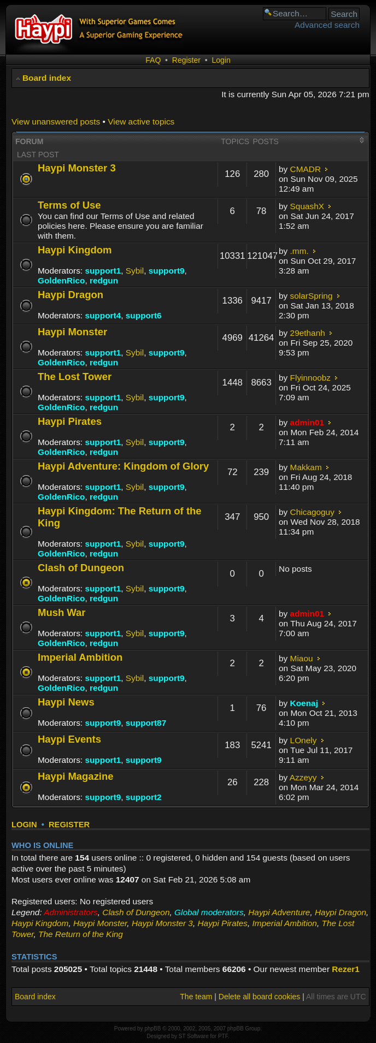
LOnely (303, 740)
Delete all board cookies (259, 996)
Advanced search (327, 24)
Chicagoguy (312, 512)
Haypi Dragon (70, 294)
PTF (223, 1036)
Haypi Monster (72, 331)
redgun (104, 280)
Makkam (306, 467)
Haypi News (66, 702)
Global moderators (209, 912)
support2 (144, 797)
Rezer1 (345, 969)
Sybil (135, 270)
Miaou (301, 658)
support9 (167, 270)
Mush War (62, 612)
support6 (144, 315)
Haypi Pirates (70, 421)
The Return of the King (80, 934)
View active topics (141, 121)
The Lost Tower (74, 376)
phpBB (152, 1029)
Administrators (70, 912)
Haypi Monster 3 (77, 168)
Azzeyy (303, 777)
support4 (103, 315)
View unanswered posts (55, 121)
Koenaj (304, 703)
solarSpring (311, 295)
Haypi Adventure (279, 912)
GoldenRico (61, 280)
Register (186, 60)
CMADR (305, 169)
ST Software (194, 1036)
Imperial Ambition (80, 657)
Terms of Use (69, 205)
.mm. (299, 251)
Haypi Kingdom (74, 250)
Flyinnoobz (310, 377)
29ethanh (307, 332)
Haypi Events (69, 739)
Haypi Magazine (76, 776)
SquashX (307, 206)
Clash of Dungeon (81, 567)
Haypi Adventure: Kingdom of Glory (123, 466)
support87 (146, 722)
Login (221, 60)
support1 (103, 270)
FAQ (153, 60)
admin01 (307, 422)
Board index (46, 77)
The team (196, 996)
